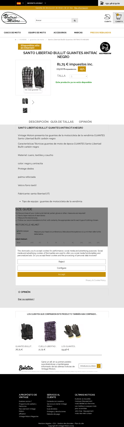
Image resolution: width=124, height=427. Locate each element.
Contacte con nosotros (55, 401)
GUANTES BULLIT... (23, 346)
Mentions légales (44, 423)
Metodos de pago (53, 414)
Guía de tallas (52, 409)
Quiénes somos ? (25, 401)
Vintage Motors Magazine (28, 416)
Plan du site (79, 423)
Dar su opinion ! (26, 299)
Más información (81, 8)
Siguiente (33, 102)
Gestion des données (65, 423)
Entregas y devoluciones (56, 411)
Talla (61, 76)
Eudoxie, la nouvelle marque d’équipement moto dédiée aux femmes (85, 401)
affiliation (22, 414)
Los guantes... (69, 346)
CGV (54, 423)
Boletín (26, 368)
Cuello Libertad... (47, 346)
